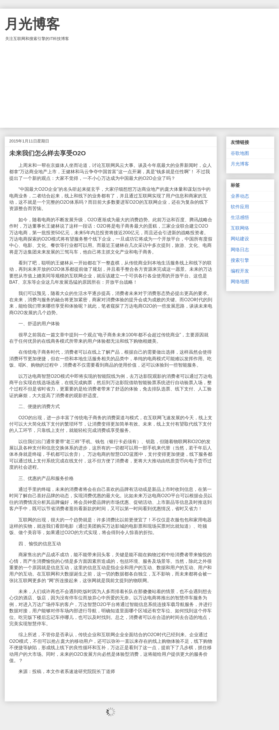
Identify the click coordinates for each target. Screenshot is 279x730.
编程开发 (240, 270)
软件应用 (240, 206)
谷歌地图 (240, 153)
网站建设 (240, 238)
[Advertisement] (139, 84)
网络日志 (240, 249)
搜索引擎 (240, 260)
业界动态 (240, 196)
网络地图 (240, 281)
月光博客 (32, 24)
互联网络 (240, 228)
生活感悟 (240, 217)
